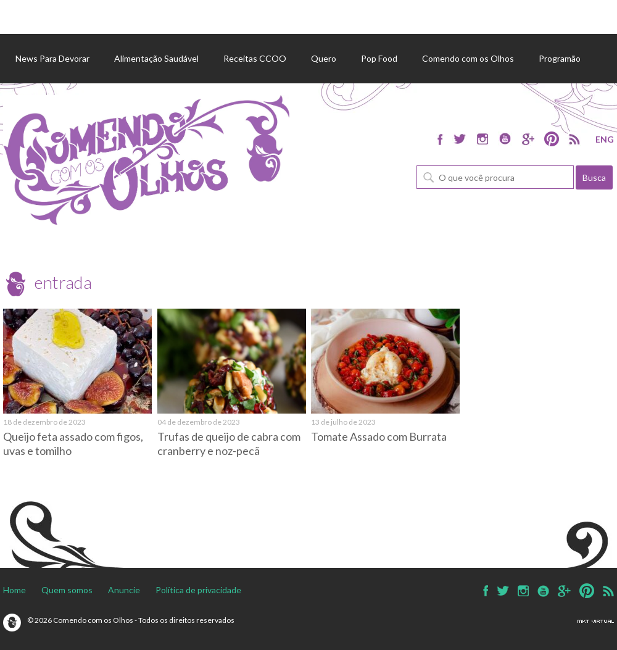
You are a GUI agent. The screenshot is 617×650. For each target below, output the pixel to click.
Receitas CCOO (254, 58)
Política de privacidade (198, 590)
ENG (604, 139)
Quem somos (67, 590)
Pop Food (379, 58)
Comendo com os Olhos (468, 58)
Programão (560, 58)
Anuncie (124, 590)
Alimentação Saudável (156, 58)
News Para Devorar (52, 58)
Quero (323, 58)
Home (14, 590)
